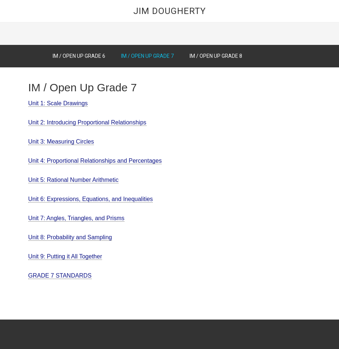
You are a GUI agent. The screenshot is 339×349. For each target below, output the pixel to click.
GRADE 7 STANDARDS (60, 275)
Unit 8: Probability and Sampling (70, 237)
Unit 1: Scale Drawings (58, 103)
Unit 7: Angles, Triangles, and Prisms (76, 218)
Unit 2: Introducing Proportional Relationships (87, 122)
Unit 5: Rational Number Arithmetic (73, 180)
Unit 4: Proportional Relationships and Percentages (95, 161)
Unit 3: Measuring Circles (61, 141)
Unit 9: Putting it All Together (65, 256)
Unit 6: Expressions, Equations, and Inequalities (90, 199)
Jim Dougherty (169, 11)
